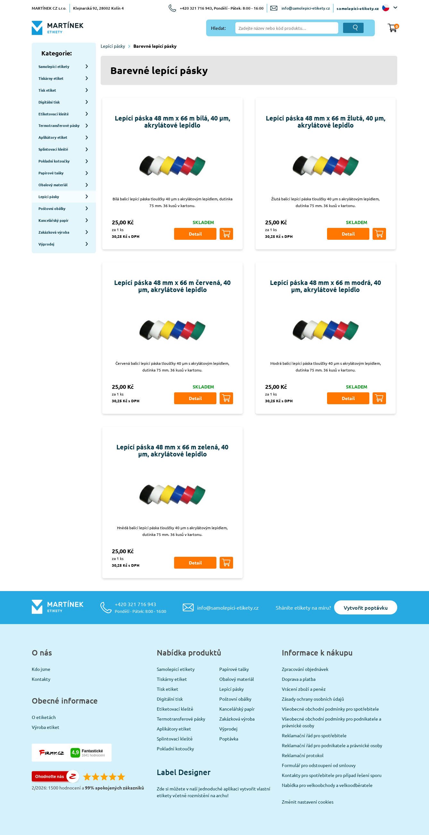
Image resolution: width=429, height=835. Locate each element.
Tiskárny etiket (172, 679)
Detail (195, 234)
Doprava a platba (298, 679)
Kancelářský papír (237, 709)
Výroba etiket (45, 727)
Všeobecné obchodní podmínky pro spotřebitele (330, 709)
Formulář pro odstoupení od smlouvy (319, 765)
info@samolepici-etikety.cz (306, 8)
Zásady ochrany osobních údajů (313, 699)
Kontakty (41, 679)
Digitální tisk (170, 699)
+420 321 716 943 (140, 607)
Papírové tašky (234, 669)
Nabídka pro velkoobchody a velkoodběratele (327, 785)
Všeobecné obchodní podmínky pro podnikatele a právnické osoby (331, 722)
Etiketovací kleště (175, 709)
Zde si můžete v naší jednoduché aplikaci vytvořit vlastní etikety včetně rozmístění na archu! (213, 792)
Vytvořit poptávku (366, 607)
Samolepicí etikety (176, 669)
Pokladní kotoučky (175, 748)
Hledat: (218, 28)
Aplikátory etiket (174, 728)
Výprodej (228, 728)
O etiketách (44, 717)
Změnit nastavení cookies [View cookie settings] (307, 802)
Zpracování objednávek (305, 669)
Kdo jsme (41, 669)
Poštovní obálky (235, 699)
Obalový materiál (236, 679)
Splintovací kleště (175, 738)
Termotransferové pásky (181, 719)
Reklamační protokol (303, 755)
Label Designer (184, 772)
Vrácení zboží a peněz (304, 689)
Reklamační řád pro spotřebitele (314, 735)
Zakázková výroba (237, 719)
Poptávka (228, 738)
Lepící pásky (115, 46)
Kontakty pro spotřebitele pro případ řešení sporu (332, 775)
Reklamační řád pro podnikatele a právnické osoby (332, 745)
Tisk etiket (167, 689)
